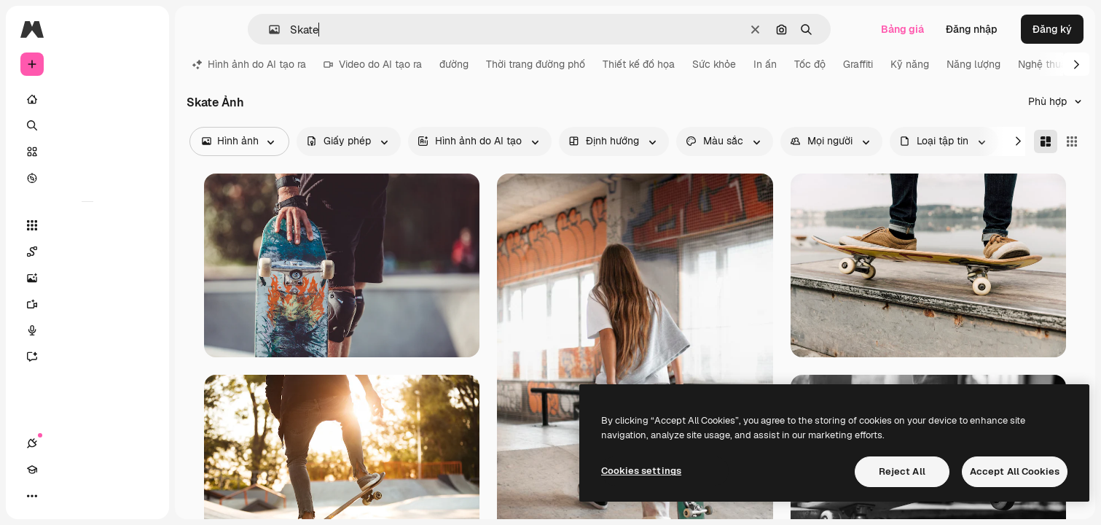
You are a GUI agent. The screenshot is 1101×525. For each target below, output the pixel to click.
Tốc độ (810, 64)
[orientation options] (614, 141)
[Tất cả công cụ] (87, 225)
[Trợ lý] (87, 356)
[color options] (724, 141)
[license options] (349, 141)
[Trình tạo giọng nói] (87, 330)
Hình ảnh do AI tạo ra (249, 64)
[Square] (1072, 141)
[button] (268, 29)
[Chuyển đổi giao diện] (84, 496)
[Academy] (58, 496)
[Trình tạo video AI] (87, 304)
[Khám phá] (87, 178)
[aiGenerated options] (480, 141)
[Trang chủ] (87, 99)
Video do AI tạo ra (373, 64)
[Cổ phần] (87, 151)
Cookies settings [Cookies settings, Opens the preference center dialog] (641, 470)
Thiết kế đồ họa (639, 64)
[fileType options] (944, 141)
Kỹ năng (909, 64)
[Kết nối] (32, 496)
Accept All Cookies (1014, 471)
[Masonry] (1045, 141)
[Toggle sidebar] (142, 29)
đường (454, 64)
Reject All (902, 471)
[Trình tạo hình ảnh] (87, 277)
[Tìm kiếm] (87, 125)
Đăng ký (1052, 29)
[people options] (831, 141)
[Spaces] (87, 251)
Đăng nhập (972, 29)
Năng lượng (973, 64)
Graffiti (858, 64)
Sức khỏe (714, 64)
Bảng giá (902, 29)
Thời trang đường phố (535, 64)
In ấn (765, 64)
